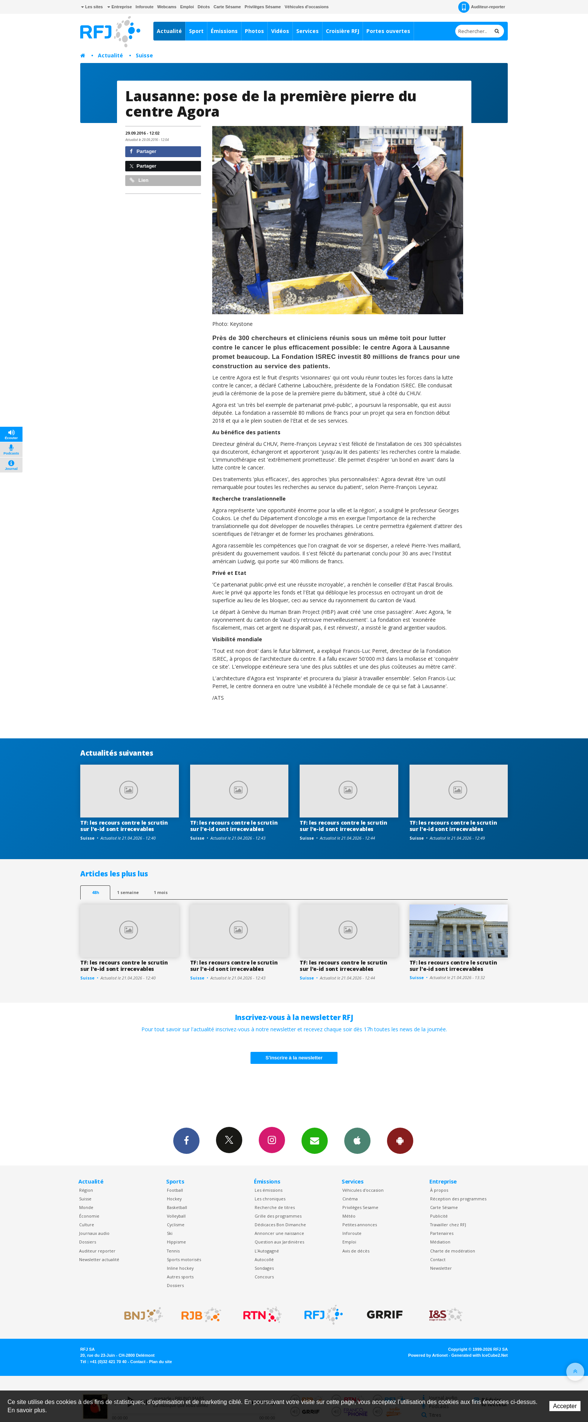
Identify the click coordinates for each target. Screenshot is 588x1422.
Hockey (174, 1198)
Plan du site (160, 1361)
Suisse (144, 55)
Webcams (166, 6)
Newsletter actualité (99, 1259)
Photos (254, 30)
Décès (204, 6)
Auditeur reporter (97, 1250)
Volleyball (176, 1216)
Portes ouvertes (388, 30)
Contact (438, 1259)
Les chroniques (270, 1198)
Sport (196, 30)
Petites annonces (359, 1224)
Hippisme (176, 1241)
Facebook (186, 1140)
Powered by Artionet (428, 1355)
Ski (169, 1233)
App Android (400, 1140)
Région (86, 1190)
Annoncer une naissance (279, 1233)
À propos (439, 1190)
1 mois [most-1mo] (161, 892)
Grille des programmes (278, 1216)
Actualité (169, 30)
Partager (143, 151)
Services (307, 30)
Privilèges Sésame (262, 6)
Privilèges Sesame (360, 1207)
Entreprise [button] (119, 6)
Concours (264, 1276)
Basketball (177, 1207)
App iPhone (357, 1140)
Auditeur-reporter (481, 7)
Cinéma (350, 1198)
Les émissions (268, 1190)
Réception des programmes (458, 1198)
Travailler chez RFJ (448, 1224)
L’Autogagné (267, 1250)
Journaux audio (94, 1233)
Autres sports (180, 1276)
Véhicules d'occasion (363, 1190)
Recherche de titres (275, 1207)
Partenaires (441, 1233)
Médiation (440, 1241)
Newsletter (441, 1268)
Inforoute (145, 6)
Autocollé (264, 1259)
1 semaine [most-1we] (128, 892)
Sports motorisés (184, 1259)
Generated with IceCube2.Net (480, 1355)
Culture (86, 1224)
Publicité (439, 1216)
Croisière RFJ (342, 30)
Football (175, 1190)
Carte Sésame (227, 6)
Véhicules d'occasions (307, 6)
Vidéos (280, 30)
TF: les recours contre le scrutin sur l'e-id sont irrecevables (124, 825)
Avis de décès (355, 1250)
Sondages (264, 1268)
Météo (349, 1216)
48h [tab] (95, 892)
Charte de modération (452, 1250)
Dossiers (87, 1241)
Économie (89, 1216)
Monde (86, 1207)
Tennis (173, 1250)
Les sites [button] (92, 6)
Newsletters (315, 1140)
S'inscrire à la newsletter (294, 1057)
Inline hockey (180, 1268)
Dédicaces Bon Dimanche (280, 1224)
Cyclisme (175, 1224)
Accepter (565, 1406)
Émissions (224, 30)
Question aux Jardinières (279, 1241)
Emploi (187, 6)
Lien (139, 180)
